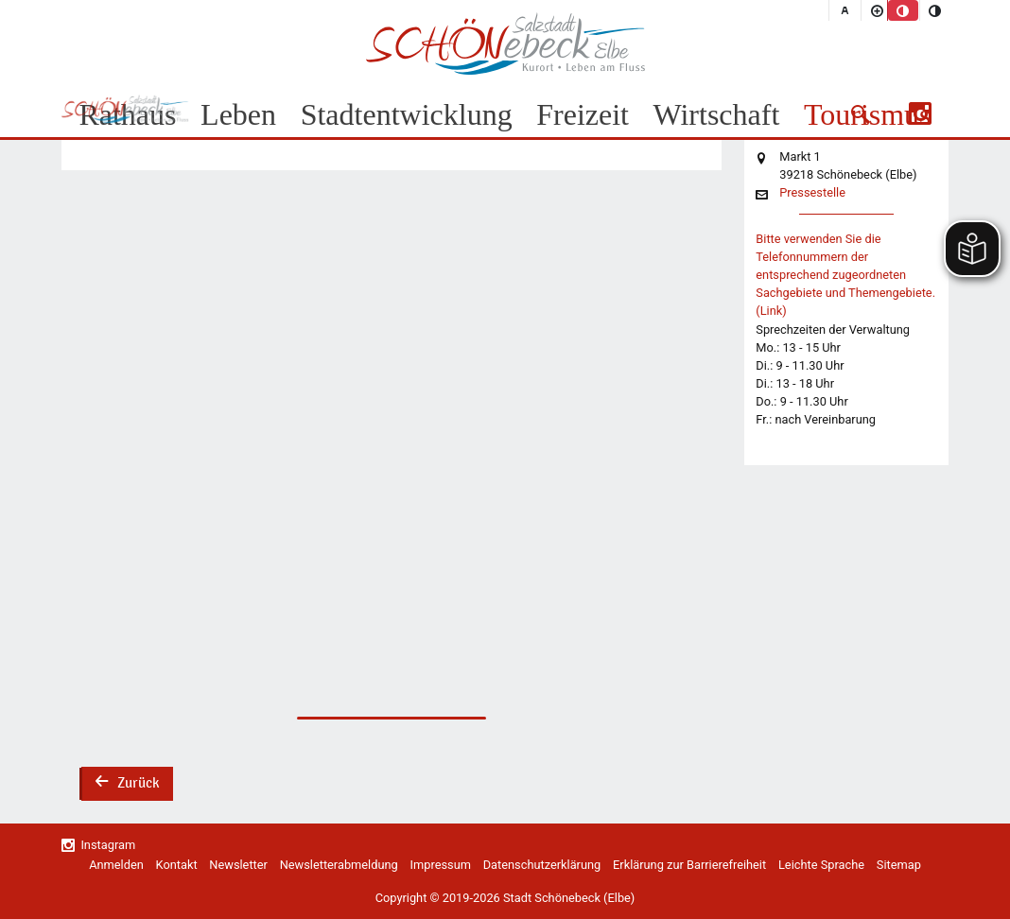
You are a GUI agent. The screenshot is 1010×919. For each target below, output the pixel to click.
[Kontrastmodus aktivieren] (935, 10)
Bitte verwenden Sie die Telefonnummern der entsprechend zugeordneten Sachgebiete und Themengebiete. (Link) (845, 275)
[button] (860, 114)
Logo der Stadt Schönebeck (505, 43)
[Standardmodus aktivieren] (903, 10)
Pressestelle (812, 193)
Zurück (127, 784)
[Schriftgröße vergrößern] (877, 10)
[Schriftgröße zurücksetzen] (844, 10)
